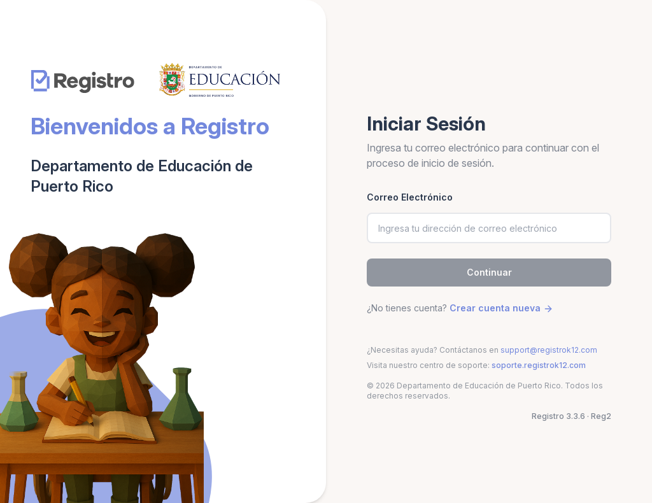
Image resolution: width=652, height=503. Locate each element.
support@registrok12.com (548, 350)
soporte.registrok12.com (539, 365)
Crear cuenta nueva (501, 307)
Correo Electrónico (410, 197)
